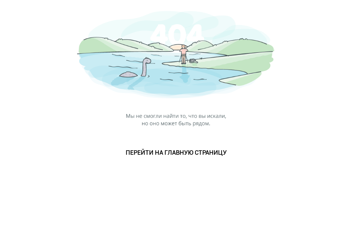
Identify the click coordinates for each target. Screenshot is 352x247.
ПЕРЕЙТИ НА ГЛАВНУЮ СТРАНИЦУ (176, 152)
